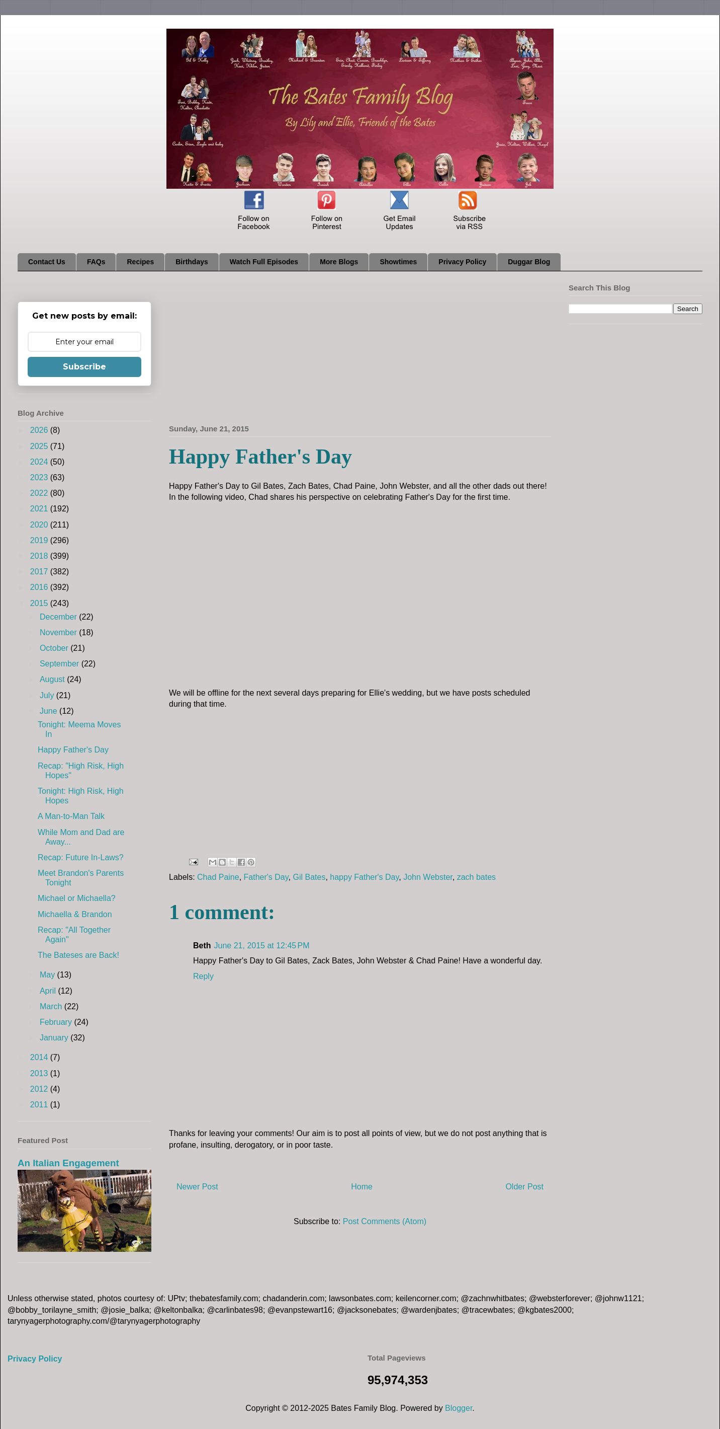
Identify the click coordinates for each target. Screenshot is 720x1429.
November (59, 632)
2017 (40, 571)
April (49, 991)
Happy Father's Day (73, 749)
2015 (40, 603)
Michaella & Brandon (75, 914)
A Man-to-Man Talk (71, 816)
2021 (40, 508)
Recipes (140, 262)
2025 (40, 446)
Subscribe (84, 366)
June (49, 711)
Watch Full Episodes (264, 262)
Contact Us (46, 262)
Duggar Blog (529, 262)
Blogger (458, 1408)
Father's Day (266, 877)
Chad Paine (218, 877)
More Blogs (339, 262)
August (53, 679)
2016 (40, 587)
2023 (40, 477)
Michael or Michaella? (77, 898)
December (59, 617)
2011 (40, 1104)
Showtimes (398, 262)
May (48, 974)
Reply (203, 976)
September (60, 663)
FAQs (96, 262)
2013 (40, 1073)
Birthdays (191, 262)
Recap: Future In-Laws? (81, 857)
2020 (40, 524)
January (55, 1037)
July (48, 695)
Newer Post (197, 1186)
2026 (40, 430)
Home (362, 1186)
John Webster (428, 877)
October (55, 648)
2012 (40, 1089)
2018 (40, 556)
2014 (40, 1057)
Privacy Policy (462, 262)
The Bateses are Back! (78, 955)
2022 (40, 493)
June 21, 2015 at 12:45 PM (262, 945)
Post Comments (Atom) (384, 1221)
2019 (40, 540)
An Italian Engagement (68, 1163)
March (52, 1006)
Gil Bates (309, 877)
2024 (40, 462)
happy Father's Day (364, 877)
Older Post (524, 1186)
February (57, 1022)
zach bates (476, 877)
